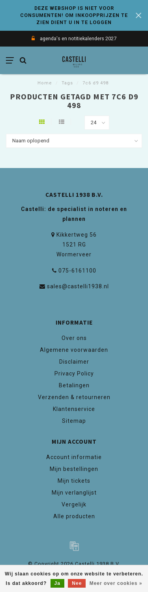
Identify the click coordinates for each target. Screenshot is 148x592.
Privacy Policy (74, 373)
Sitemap (74, 421)
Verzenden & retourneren (74, 397)
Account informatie (74, 457)
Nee (77, 583)
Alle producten (74, 516)
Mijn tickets (74, 481)
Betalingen (74, 385)
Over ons (74, 338)
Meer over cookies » (116, 583)
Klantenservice (74, 409)
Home (44, 83)
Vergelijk (74, 504)
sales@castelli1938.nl (78, 286)
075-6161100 (77, 270)
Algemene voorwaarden (74, 350)
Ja (57, 583)
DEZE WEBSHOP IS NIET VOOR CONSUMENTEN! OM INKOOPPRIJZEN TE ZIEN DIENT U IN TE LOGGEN (74, 15)
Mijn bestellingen (74, 469)
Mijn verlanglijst (74, 492)
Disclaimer (74, 362)
